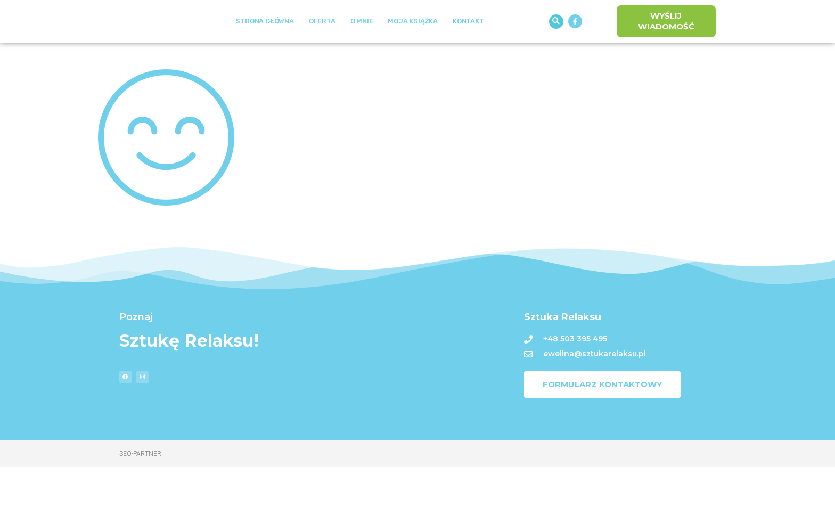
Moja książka (413, 41)
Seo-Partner (140, 492)
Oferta (322, 41)
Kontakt (468, 41)
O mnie (361, 41)
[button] (556, 41)
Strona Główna (264, 41)
